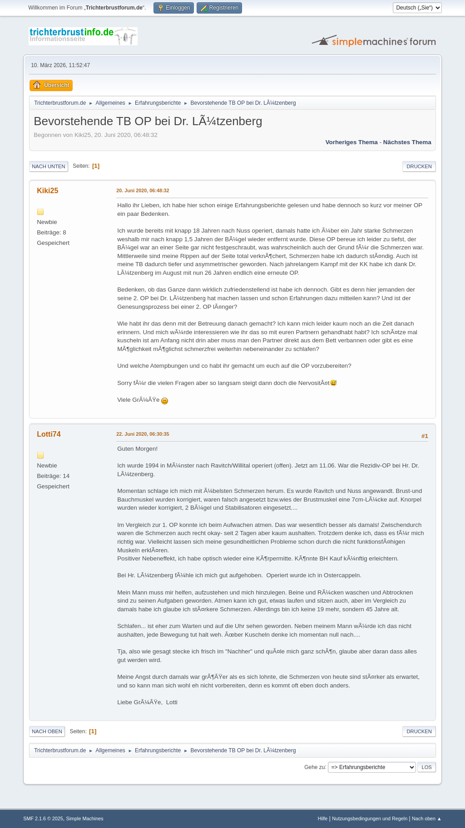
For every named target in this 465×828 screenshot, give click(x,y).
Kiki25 (47, 191)
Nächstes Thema (407, 142)
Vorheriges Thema (352, 142)
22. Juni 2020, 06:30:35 (142, 434)
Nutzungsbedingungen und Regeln (369, 818)
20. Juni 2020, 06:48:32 (142, 190)
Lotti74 (48, 434)
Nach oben (47, 731)
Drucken (418, 166)
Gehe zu (314, 767)
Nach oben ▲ (427, 818)
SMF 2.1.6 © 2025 (43, 818)
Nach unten (48, 166)
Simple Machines (85, 818)
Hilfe (323, 818)
